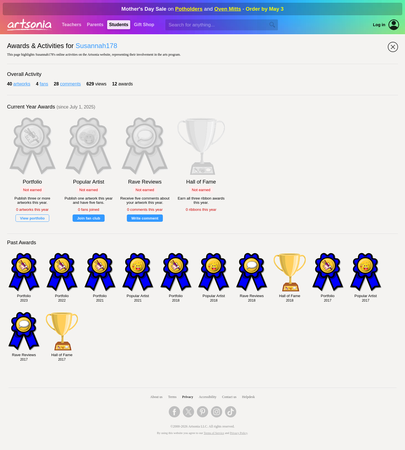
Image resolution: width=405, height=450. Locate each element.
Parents (95, 24)
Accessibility (208, 397)
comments (70, 84)
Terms (172, 397)
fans (44, 84)
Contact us (229, 397)
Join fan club (88, 218)
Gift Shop (144, 24)
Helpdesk (248, 397)
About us (156, 397)
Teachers (71, 24)
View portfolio (32, 218)
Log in (379, 24)
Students (118, 24)
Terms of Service (214, 433)
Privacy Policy (239, 433)
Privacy (187, 397)
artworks (21, 84)
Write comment (144, 218)
